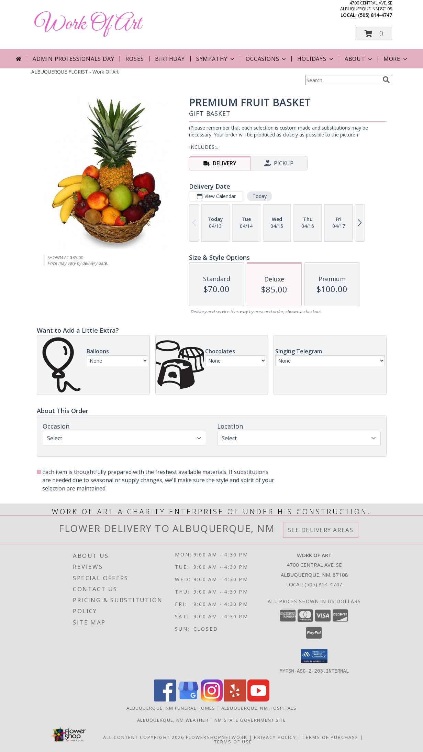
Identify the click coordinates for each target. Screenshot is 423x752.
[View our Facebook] (165, 699)
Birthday (170, 59)
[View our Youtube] (258, 699)
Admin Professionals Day (73, 59)
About (359, 59)
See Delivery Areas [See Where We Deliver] (321, 530)
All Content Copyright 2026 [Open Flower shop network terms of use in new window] (143, 737)
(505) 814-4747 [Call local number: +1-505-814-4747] (375, 15)
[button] (374, 33)
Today (259, 196)
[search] (386, 80)
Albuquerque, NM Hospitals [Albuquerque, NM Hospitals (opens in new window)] (259, 708)
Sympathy (216, 59)
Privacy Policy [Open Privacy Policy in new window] (275, 737)
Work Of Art (88, 24)
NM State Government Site (250, 720)
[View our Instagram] (212, 699)
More (396, 59)
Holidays (315, 59)
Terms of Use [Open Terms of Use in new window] (233, 741)
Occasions (266, 59)
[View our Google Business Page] (188, 699)
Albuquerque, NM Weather (173, 720)
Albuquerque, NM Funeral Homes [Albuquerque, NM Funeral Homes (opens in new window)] (170, 708)
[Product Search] (342, 80)
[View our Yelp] (235, 699)
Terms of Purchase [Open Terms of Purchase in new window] (330, 737)
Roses (134, 59)
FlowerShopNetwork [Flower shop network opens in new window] (216, 737)
